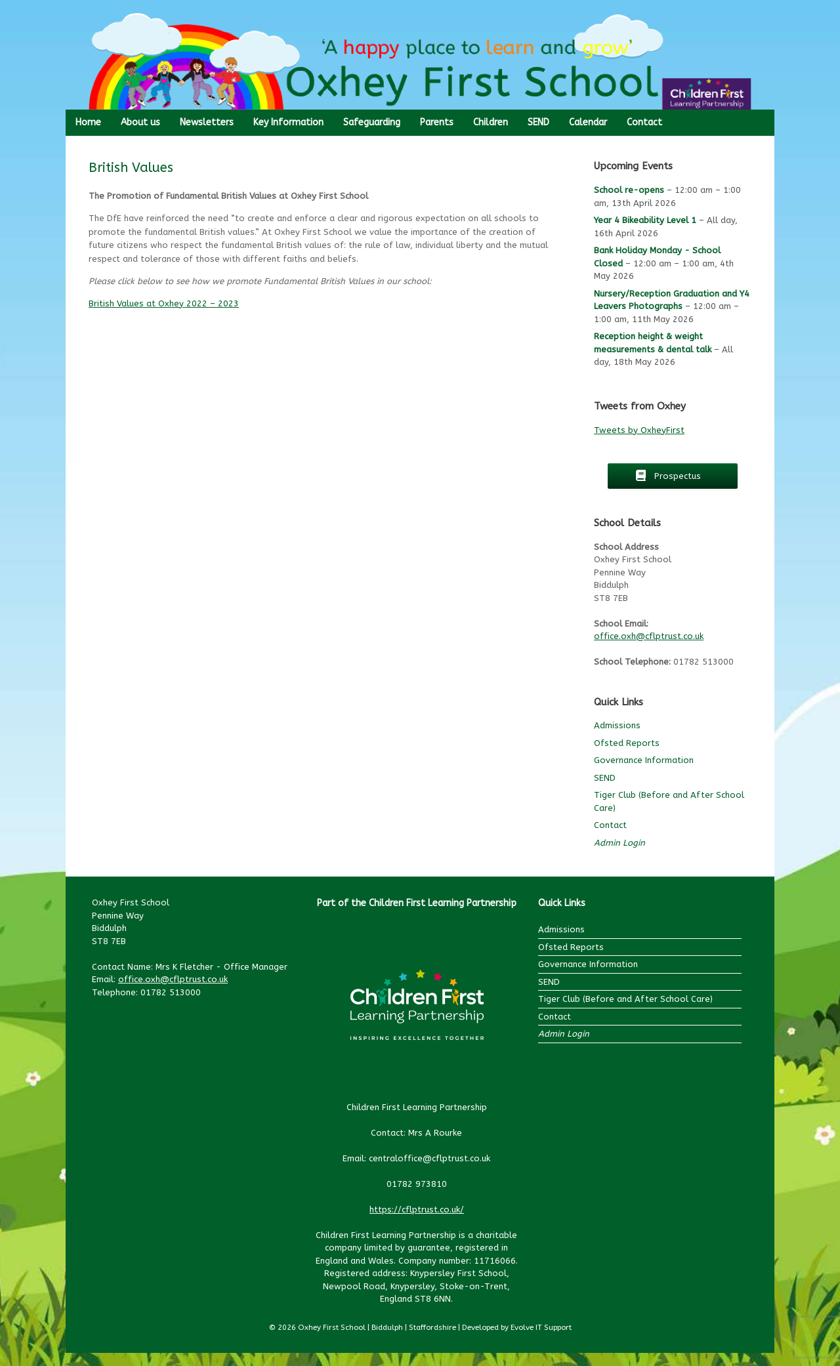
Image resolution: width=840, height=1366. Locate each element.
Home (88, 122)
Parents (436, 122)
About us (140, 122)
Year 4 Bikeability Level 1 (645, 220)
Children (490, 122)
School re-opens (629, 190)
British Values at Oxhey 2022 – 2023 (164, 303)
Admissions (617, 725)
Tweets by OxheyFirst (639, 430)
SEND (538, 122)
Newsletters (207, 122)
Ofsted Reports (627, 743)
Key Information (288, 122)
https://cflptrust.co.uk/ (416, 1209)
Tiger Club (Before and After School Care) (625, 999)
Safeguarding (371, 122)
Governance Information (644, 760)
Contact (644, 122)
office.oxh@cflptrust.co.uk (649, 636)
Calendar (588, 122)
